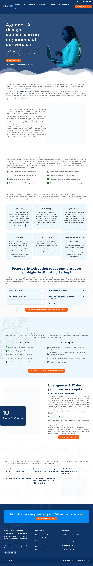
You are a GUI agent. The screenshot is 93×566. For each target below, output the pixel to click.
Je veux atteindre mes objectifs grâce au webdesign (46, 309)
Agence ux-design (68, 549)
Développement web (41, 541)
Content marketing (68, 541)
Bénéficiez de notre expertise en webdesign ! (47, 370)
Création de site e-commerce (43, 547)
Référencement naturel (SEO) (71, 535)
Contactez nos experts (46, 519)
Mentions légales (65, 560)
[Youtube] (12, 552)
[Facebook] (5, 552)
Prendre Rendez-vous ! (69, 437)
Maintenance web (40, 544)
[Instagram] (8, 552)
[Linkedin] (15, 552)
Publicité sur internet (69, 538)
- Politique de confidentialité (77, 560)
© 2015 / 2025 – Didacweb (14, 560)
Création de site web (39, 530)
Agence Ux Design (19, 225)
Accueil (8, 64)
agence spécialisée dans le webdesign (23, 91)
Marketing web (66, 530)
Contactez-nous (83, 7)
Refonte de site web (40, 538)
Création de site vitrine (41, 550)
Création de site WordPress (42, 535)
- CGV (87, 560)
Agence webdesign (16, 64)
